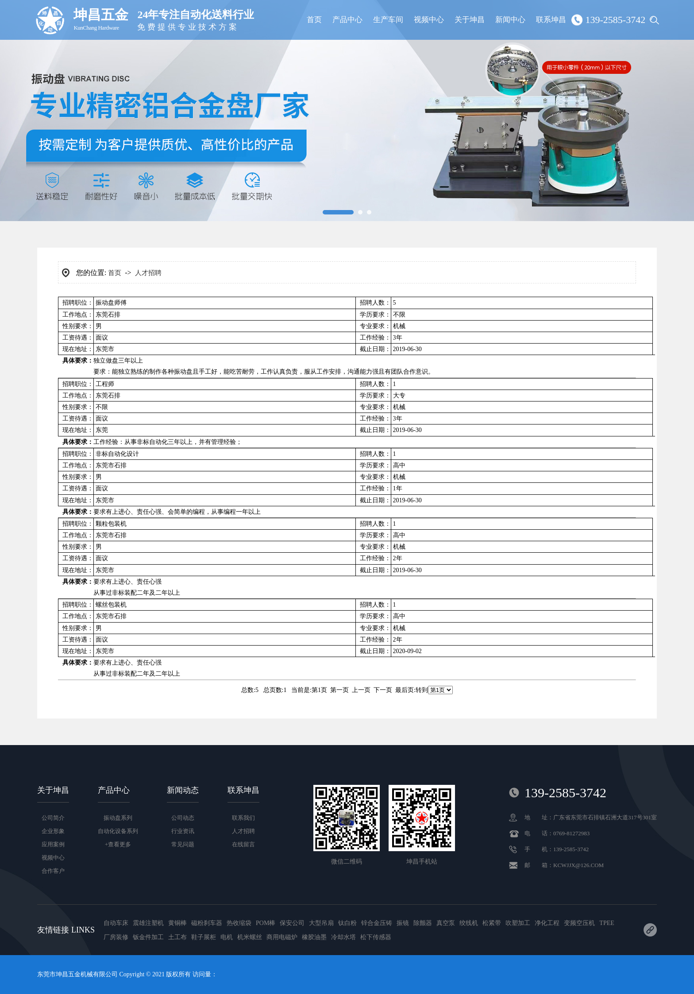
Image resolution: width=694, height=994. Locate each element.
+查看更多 (118, 844)
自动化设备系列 (118, 831)
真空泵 (445, 923)
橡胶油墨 (314, 937)
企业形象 (53, 831)
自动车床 (116, 923)
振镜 (403, 923)
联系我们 (243, 817)
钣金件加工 (148, 937)
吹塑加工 (517, 923)
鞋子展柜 (203, 937)
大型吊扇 (321, 923)
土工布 (177, 937)
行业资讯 (182, 831)
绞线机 (468, 923)
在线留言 (243, 844)
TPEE (606, 923)
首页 (314, 19)
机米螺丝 (249, 937)
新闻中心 (510, 19)
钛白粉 (347, 923)
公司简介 (53, 817)
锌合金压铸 (376, 923)
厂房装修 (116, 937)
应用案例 (53, 844)
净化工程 (547, 923)
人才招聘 (148, 272)
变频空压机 (579, 923)
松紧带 (491, 923)
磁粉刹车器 (206, 923)
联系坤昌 (551, 19)
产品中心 (347, 19)
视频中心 (429, 19)
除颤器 (422, 923)
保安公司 (292, 923)
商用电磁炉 (281, 937)
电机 (226, 937)
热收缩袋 (239, 923)
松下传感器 (375, 937)
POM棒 (265, 923)
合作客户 (53, 871)
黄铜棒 (177, 923)
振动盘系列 (118, 817)
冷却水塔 (343, 937)
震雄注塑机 (148, 923)
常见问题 (182, 844)
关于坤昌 (470, 19)
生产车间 (388, 19)
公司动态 (182, 817)
